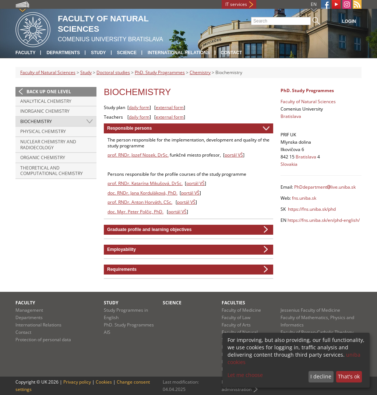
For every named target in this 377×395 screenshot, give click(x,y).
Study (98, 52)
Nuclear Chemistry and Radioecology (48, 145)
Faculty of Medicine (241, 310)
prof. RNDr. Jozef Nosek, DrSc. (138, 155)
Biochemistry (36, 121)
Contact (231, 52)
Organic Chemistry (42, 157)
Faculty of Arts (236, 325)
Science (127, 52)
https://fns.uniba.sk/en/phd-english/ (324, 220)
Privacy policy (77, 382)
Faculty (25, 52)
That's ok (349, 376)
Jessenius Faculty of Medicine (310, 310)
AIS (107, 332)
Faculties (233, 303)
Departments (63, 52)
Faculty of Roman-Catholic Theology (317, 332)
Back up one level (49, 91)
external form (170, 107)
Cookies (104, 382)
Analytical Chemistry (45, 101)
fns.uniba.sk (304, 198)
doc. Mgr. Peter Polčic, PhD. (135, 212)
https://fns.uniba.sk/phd (312, 209)
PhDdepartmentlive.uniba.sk (325, 187)
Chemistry (200, 72)
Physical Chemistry (43, 131)
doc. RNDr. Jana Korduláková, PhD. (142, 193)
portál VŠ (234, 155)
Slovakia (289, 164)
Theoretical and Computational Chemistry (51, 171)
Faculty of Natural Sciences (47, 72)
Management (29, 310)
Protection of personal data (43, 339)
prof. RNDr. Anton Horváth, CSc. (140, 202)
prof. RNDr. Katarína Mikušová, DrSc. (145, 183)
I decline (320, 376)
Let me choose (245, 374)
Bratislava (291, 116)
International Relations (179, 52)
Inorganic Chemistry (45, 111)
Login (349, 21)
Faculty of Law (236, 317)
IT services (236, 4)
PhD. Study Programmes (160, 72)
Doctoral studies (113, 72)
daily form (139, 107)
